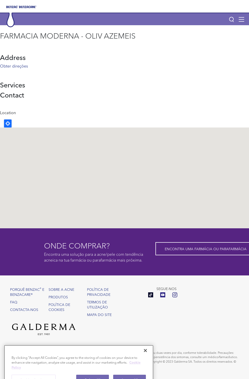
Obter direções (14, 66)
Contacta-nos (24, 309)
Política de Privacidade (98, 292)
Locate (8, 123)
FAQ (13, 301)
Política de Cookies (59, 307)
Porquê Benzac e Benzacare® (27, 292)
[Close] (145, 358)
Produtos (58, 296)
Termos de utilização (97, 304)
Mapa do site (99, 314)
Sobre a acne (61, 289)
